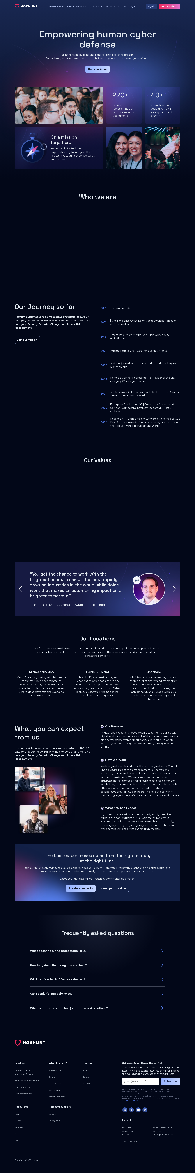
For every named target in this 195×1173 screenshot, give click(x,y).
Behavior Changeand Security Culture (24, 1072)
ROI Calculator (55, 1083)
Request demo (170, 6)
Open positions (97, 69)
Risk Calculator (55, 1090)
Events (18, 1140)
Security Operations (23, 1093)
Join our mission (27, 339)
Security (52, 1077)
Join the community (81, 888)
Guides (18, 1120)
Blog (17, 1114)
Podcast (18, 1134)
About (85, 1070)
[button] (75, 6)
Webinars (19, 1127)
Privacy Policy (132, 1100)
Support (52, 1114)
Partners (86, 1083)
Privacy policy (55, 1120)
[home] (26, 6)
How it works (56, 6)
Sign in (151, 6)
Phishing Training (22, 1087)
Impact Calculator (57, 1096)
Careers (86, 1077)
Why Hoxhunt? (55, 1070)
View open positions (113, 888)
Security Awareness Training (27, 1080)
